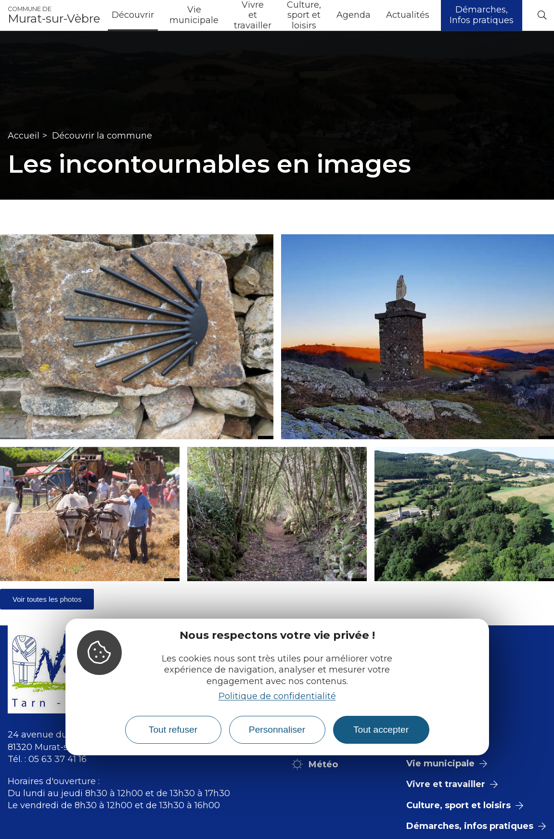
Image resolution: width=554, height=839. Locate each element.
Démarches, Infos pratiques (482, 14)
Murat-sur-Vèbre (54, 15)
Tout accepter (381, 730)
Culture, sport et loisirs (304, 15)
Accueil (23, 135)
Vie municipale (194, 14)
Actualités (407, 15)
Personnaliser (277, 730)
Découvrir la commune (102, 135)
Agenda (353, 15)
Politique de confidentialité (277, 696)
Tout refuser (173, 730)
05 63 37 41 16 (57, 759)
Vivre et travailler (252, 15)
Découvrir (133, 15)
